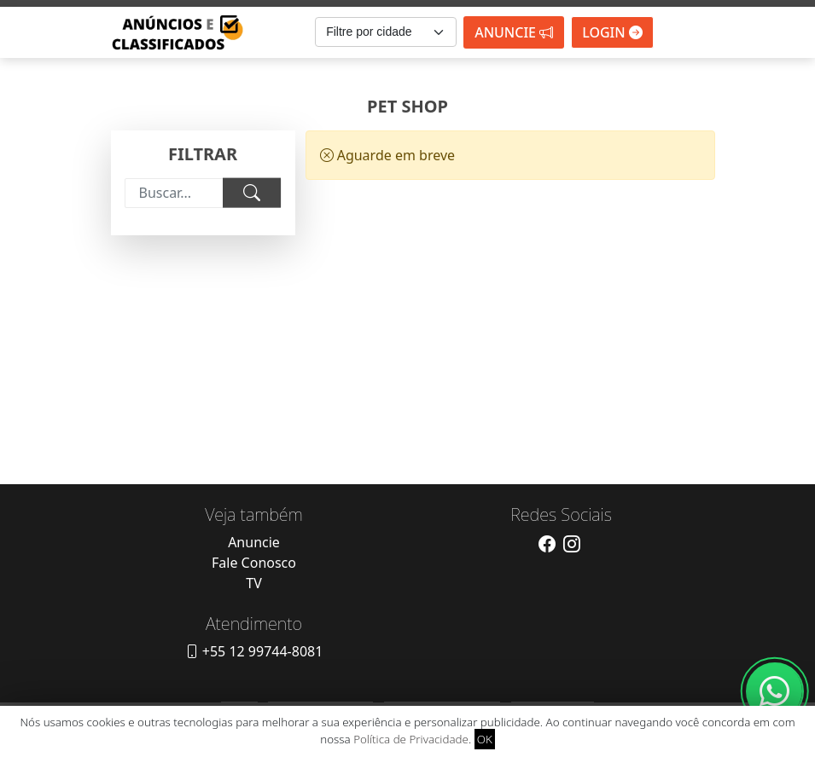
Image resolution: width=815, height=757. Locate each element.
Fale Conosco (254, 562)
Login (612, 32)
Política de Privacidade (411, 739)
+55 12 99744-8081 (254, 651)
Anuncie (513, 32)
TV (254, 583)
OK (484, 739)
